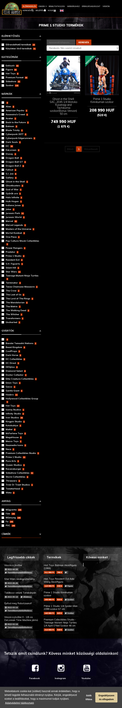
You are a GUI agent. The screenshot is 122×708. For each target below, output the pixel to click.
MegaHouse (14, 437)
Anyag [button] (6, 501)
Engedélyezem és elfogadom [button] (106, 697)
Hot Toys (12, 73)
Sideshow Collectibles (19, 472)
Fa (9, 521)
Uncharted (13, 322)
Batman (11, 126)
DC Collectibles (15, 359)
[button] (42, 6)
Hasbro (12, 394)
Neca (10, 449)
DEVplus (12, 367)
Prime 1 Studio (15, 255)
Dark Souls (13, 142)
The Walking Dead (17, 310)
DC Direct (12, 363)
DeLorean (13, 150)
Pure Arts (12, 461)
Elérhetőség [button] (11, 35)
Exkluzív (12, 65)
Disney (11, 154)
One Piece (13, 236)
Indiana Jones (15, 205)
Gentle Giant (14, 390)
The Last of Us (15, 294)
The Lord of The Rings (19, 298)
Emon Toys (13, 382)
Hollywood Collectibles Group (22, 400)
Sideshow (13, 81)
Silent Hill (12, 267)
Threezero (13, 480)
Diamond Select (16, 370)
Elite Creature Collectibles (21, 378)
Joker (10, 209)
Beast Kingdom (15, 347)
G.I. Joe (11, 173)
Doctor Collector (16, 374)
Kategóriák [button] (10, 56)
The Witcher (14, 314)
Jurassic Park (15, 213)
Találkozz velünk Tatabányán (21, 594)
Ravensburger (15, 468)
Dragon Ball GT (16, 161)
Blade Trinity (14, 130)
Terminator (13, 282)
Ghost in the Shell (17, 181)
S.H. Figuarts (14, 263)
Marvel (11, 221)
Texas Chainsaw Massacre (22, 286)
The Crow (13, 290)
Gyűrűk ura (13, 193)
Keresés (83, 42)
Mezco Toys (14, 441)
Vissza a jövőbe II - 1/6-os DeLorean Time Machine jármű (21, 622)
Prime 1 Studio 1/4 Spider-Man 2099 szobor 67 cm (61, 609)
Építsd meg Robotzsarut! (21, 607)
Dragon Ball (14, 157)
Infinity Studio (15, 413)
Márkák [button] (7, 93)
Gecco (10, 386)
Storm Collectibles (17, 476)
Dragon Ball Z (15, 165)
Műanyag (13, 517)
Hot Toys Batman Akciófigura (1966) (61, 569)
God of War (14, 189)
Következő (91, 149)
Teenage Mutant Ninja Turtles (22, 277)
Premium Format (17, 77)
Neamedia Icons (16, 445)
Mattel (11, 429)
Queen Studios (15, 465)
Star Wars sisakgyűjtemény (21, 582)
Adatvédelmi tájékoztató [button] (19, 703)
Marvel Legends (16, 225)
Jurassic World (15, 217)
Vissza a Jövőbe (21, 569)
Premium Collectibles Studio (22, 453)
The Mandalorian (17, 302)
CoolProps (13, 351)
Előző (70, 149)
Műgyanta (14, 509)
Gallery (11, 177)
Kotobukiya (13, 425)
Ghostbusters (14, 185)
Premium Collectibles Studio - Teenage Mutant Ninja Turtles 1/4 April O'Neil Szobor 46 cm (61, 624)
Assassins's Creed (17, 114)
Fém (10, 513)
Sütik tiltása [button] (89, 697)
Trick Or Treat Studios (19, 484)
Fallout (11, 169)
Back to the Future (17, 122)
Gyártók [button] (8, 330)
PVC (10, 525)
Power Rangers (16, 248)
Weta (10, 492)
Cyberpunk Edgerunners (20, 138)
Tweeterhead (14, 488)
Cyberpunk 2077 (16, 134)
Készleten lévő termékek (21, 48)
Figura (11, 69)
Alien (10, 106)
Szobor (12, 85)
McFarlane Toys (16, 433)
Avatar (11, 118)
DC (9, 146)
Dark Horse (13, 355)
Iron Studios (14, 417)
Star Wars (13, 271)
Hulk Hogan (14, 201)
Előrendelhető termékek (20, 44)
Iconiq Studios (15, 409)
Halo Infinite (14, 197)
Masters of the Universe (20, 229)
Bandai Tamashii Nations (21, 343)
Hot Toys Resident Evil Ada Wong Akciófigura (61, 582)
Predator (12, 251)
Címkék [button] (6, 533)
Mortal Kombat (15, 233)
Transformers (15, 318)
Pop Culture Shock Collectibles (22, 242)
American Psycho (16, 110)
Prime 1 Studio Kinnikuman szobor (61, 596)
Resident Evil (14, 259)
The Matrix (13, 306)
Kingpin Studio (15, 421)
